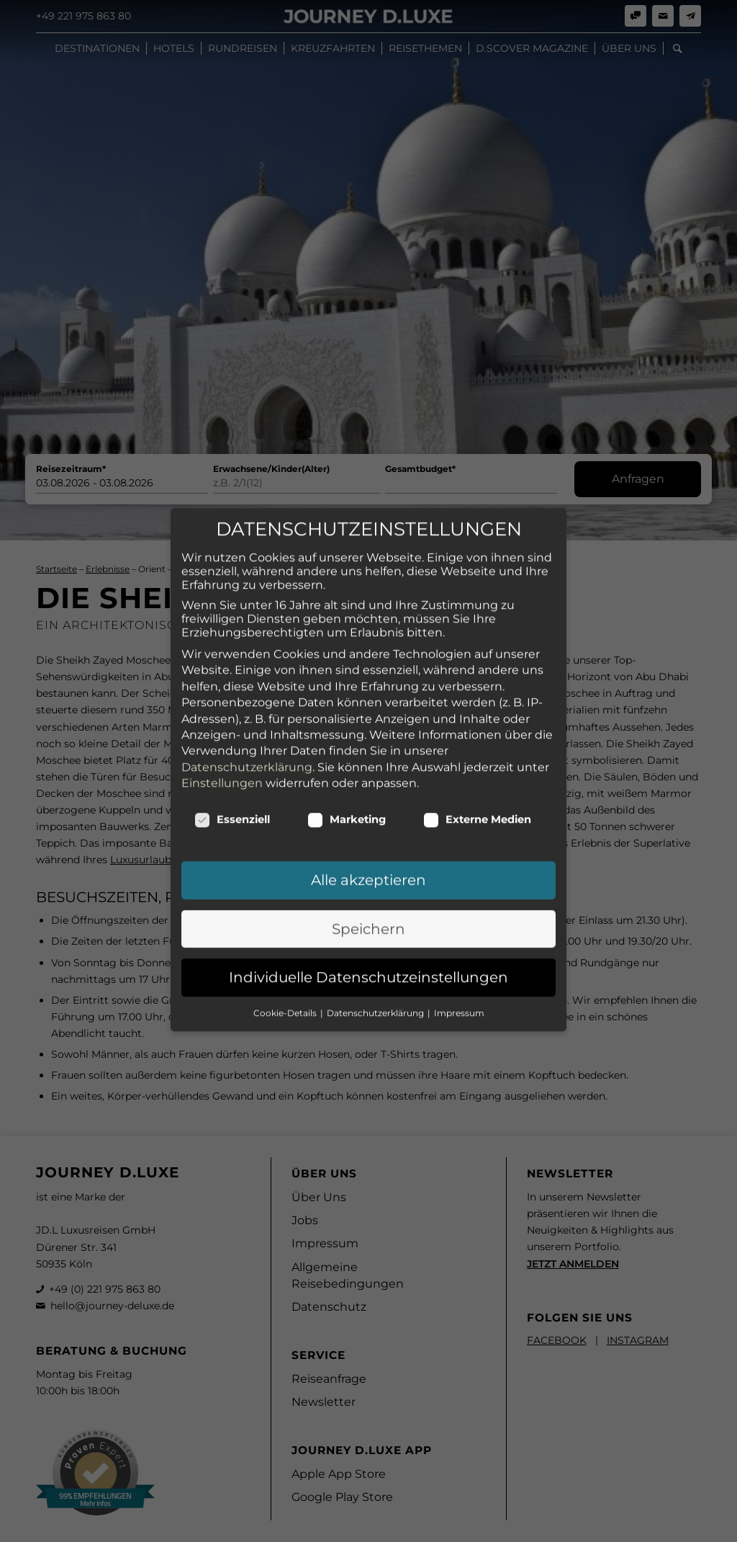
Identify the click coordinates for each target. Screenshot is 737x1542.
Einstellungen (222, 704)
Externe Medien (477, 741)
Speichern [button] (368, 850)
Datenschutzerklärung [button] (376, 934)
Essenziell (232, 741)
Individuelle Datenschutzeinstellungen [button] (368, 899)
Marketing (346, 741)
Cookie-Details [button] (286, 934)
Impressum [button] (459, 934)
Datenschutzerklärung (246, 688)
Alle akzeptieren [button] (368, 802)
